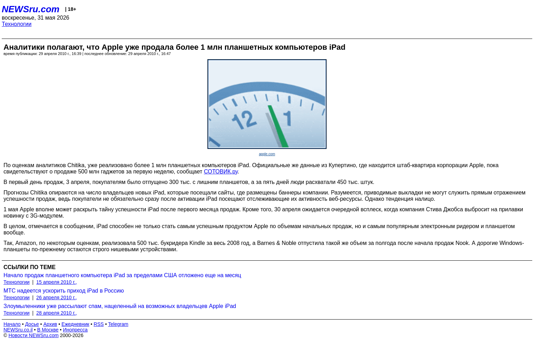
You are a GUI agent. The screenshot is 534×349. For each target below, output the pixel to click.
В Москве (48, 330)
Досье (32, 324)
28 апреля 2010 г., (56, 313)
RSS (99, 324)
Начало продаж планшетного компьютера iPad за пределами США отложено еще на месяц (122, 275)
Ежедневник (75, 324)
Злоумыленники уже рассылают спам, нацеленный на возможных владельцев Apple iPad (120, 306)
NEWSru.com (31, 9)
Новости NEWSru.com (33, 335)
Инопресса (75, 330)
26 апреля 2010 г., (56, 297)
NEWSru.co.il (18, 330)
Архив (50, 324)
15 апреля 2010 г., (56, 282)
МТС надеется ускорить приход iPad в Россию (64, 291)
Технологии (17, 24)
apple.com (267, 154)
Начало (12, 324)
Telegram (118, 324)
